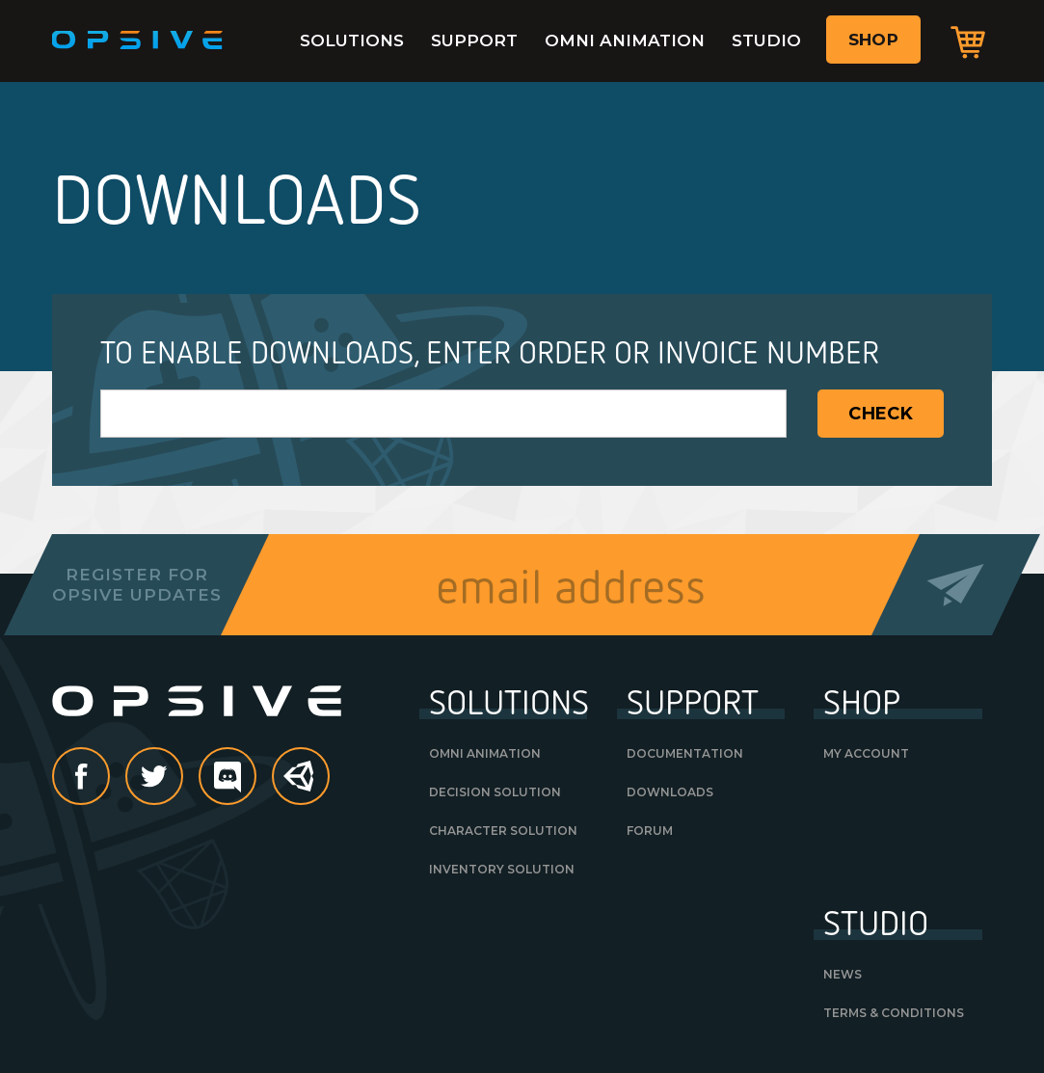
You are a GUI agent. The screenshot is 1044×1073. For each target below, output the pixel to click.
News (842, 974)
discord (255, 778)
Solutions (352, 40)
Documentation (685, 753)
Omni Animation (625, 40)
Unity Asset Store (302, 786)
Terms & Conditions (893, 1013)
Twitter (182, 778)
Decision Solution (495, 792)
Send (956, 584)
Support (474, 40)
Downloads (670, 792)
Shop (873, 39)
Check (880, 413)
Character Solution (503, 830)
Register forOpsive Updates (136, 584)
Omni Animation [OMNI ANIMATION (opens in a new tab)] (485, 753)
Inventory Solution (502, 869)
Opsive (138, 40)
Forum (650, 830)
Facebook (109, 778)
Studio (766, 40)
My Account (866, 753)
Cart (968, 41)
